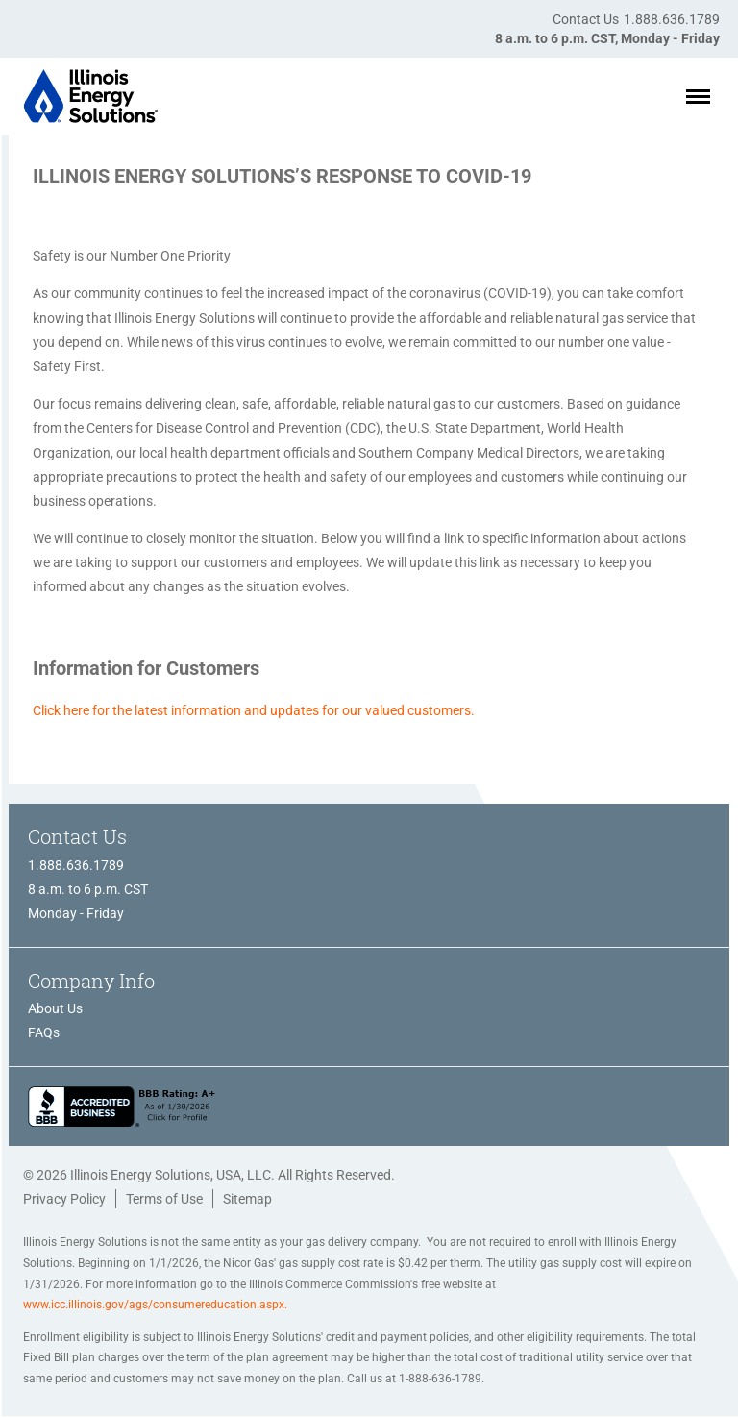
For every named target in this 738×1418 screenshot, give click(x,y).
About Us (55, 1008)
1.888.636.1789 (672, 19)
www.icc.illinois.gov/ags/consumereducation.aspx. (155, 1304)
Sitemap (247, 1199)
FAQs (44, 1032)
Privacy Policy (64, 1199)
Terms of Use (164, 1199)
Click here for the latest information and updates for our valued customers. (254, 710)
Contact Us (586, 19)
